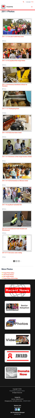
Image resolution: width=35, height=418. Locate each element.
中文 (32, 1)
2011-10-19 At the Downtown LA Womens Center (15, 180)
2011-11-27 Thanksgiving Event (10, 108)
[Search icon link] (23, 2)
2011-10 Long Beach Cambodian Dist (12, 204)
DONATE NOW (26, 401)
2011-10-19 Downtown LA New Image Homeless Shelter (17, 156)
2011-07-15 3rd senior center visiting (12, 252)
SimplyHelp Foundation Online (17, 391)
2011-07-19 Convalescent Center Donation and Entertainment (14, 229)
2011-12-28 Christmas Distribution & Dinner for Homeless (14, 85)
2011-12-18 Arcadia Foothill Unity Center (13, 36)
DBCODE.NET (17, 414)
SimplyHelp (9, 6)
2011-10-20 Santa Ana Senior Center (12, 132)
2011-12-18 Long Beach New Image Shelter (13, 60)
